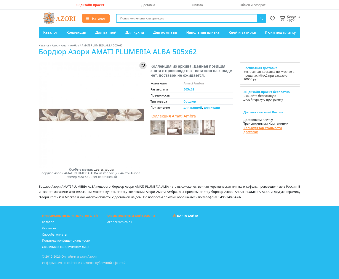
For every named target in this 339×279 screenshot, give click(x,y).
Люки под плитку (280, 32)
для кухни (212, 107)
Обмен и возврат (252, 5)
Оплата (197, 5)
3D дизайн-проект (89, 5)
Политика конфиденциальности (66, 240)
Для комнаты (165, 32)
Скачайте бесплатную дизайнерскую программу (266, 95)
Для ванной (106, 32)
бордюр (190, 101)
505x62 (189, 89)
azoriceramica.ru (119, 222)
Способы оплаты (54, 234)
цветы (98, 169)
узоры (109, 169)
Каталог (95, 18)
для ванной (193, 107)
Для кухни (134, 32)
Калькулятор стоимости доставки (262, 130)
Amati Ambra (194, 83)
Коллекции (76, 32)
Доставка (148, 5)
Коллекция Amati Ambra (173, 116)
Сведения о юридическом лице (65, 247)
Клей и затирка (242, 32)
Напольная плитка (203, 32)
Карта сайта (185, 216)
